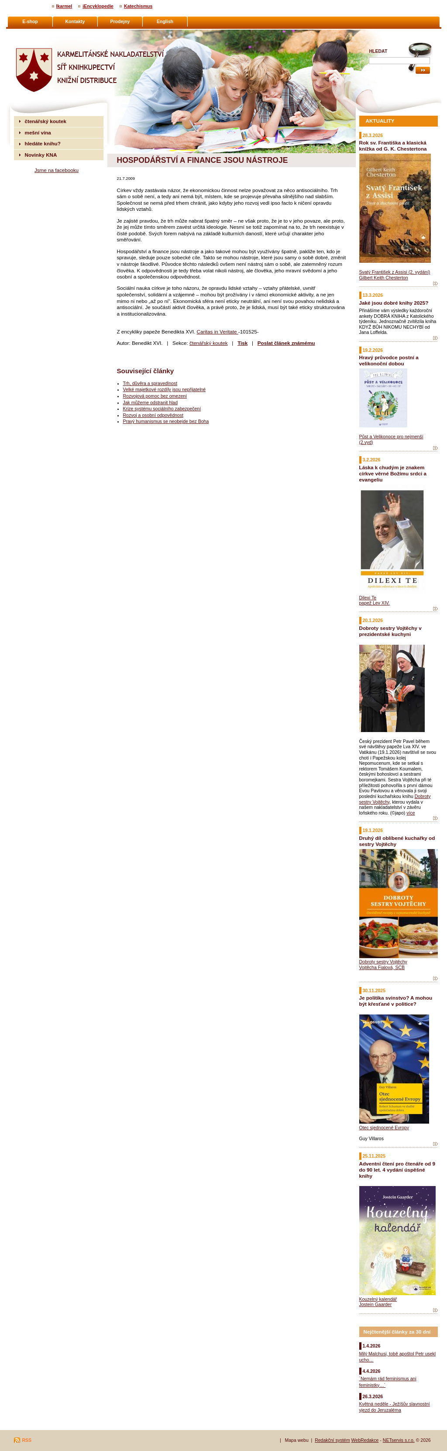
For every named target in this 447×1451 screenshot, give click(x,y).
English (165, 21)
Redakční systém (332, 1440)
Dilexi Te (368, 597)
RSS (27, 1440)
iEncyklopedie (98, 6)
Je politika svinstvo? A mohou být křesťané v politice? (396, 1001)
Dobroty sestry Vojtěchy (383, 961)
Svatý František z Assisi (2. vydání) (394, 272)
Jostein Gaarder (375, 1304)
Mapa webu (296, 1440)
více (410, 812)
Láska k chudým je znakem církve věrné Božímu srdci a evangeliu (392, 473)
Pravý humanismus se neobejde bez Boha (166, 421)
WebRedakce (365, 1440)
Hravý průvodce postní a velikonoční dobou (389, 360)
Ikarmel (64, 6)
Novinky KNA (41, 155)
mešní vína (38, 132)
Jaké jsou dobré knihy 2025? (394, 303)
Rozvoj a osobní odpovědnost (153, 415)
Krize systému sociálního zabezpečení (162, 408)
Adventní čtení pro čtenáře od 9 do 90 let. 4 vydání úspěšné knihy (397, 1170)
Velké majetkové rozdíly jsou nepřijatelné (164, 389)
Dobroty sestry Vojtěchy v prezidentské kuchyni (390, 631)
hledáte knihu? (43, 143)
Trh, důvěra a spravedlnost (150, 383)
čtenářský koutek (208, 343)
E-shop (30, 21)
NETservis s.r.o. (399, 1440)
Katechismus (138, 6)
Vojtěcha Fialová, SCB (382, 967)
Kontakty (75, 21)
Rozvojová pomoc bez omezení (155, 396)
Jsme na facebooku (56, 170)
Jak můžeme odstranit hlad (150, 402)
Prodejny (120, 21)
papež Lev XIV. (374, 602)
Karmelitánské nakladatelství (48, 33)
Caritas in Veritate (217, 331)
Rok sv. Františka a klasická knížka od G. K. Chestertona (393, 145)
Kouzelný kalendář (378, 1299)
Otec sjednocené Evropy (384, 1127)
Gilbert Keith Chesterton (383, 277)
